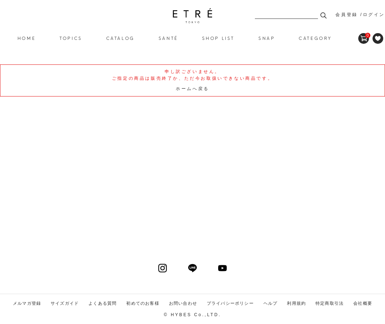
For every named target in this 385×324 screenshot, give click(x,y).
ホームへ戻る (192, 88)
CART (363, 35)
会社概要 (362, 303)
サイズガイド (65, 303)
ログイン (374, 14)
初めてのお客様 (142, 303)
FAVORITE (378, 38)
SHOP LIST (218, 38)
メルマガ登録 (27, 303)
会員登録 (346, 14)
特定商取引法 (329, 303)
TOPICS (71, 38)
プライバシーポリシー (230, 303)
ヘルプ (270, 303)
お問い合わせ (183, 303)
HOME (26, 38)
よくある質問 (102, 303)
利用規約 (296, 303)
